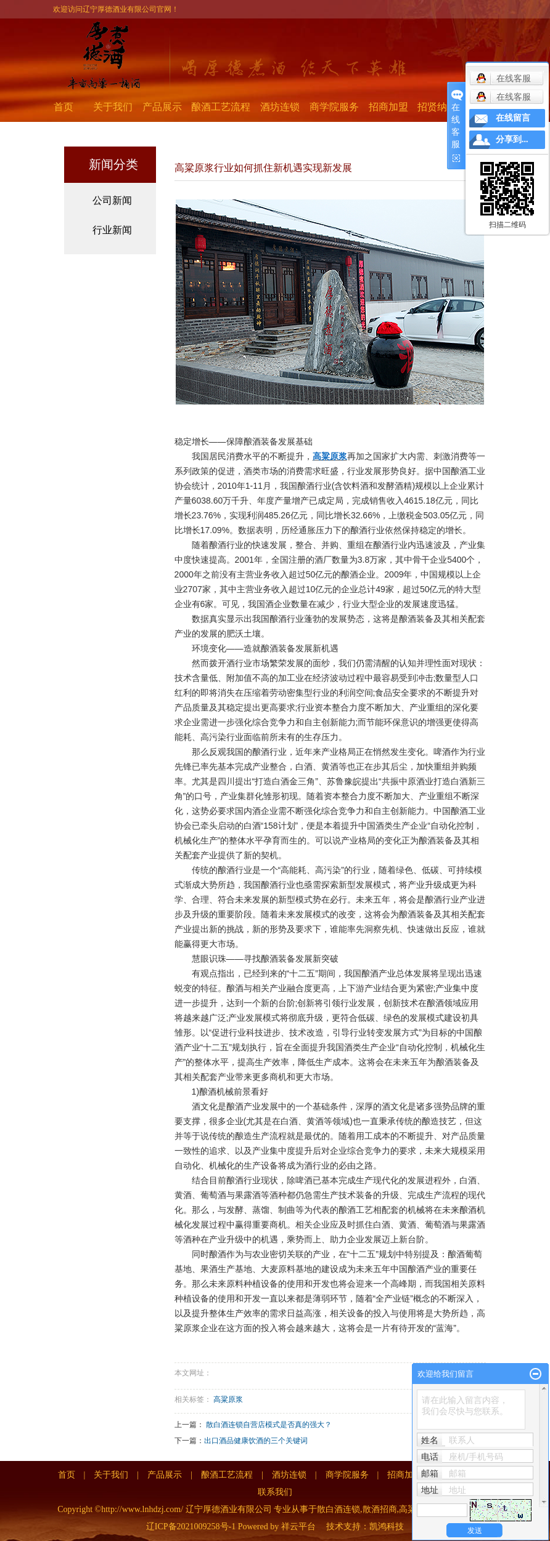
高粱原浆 (228, 1399)
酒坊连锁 (280, 107)
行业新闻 (112, 230)
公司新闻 (112, 200)
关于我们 (113, 107)
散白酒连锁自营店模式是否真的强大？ (269, 1424)
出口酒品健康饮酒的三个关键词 (256, 1440)
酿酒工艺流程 (220, 107)
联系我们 (275, 1492)
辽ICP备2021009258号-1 (191, 1526)
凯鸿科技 (386, 1526)
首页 (63, 107)
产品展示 (162, 107)
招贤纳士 (437, 107)
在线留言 (513, 118)
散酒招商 (380, 1509)
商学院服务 (334, 107)
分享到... (512, 139)
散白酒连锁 (338, 1509)
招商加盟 (388, 107)
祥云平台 (298, 1526)
